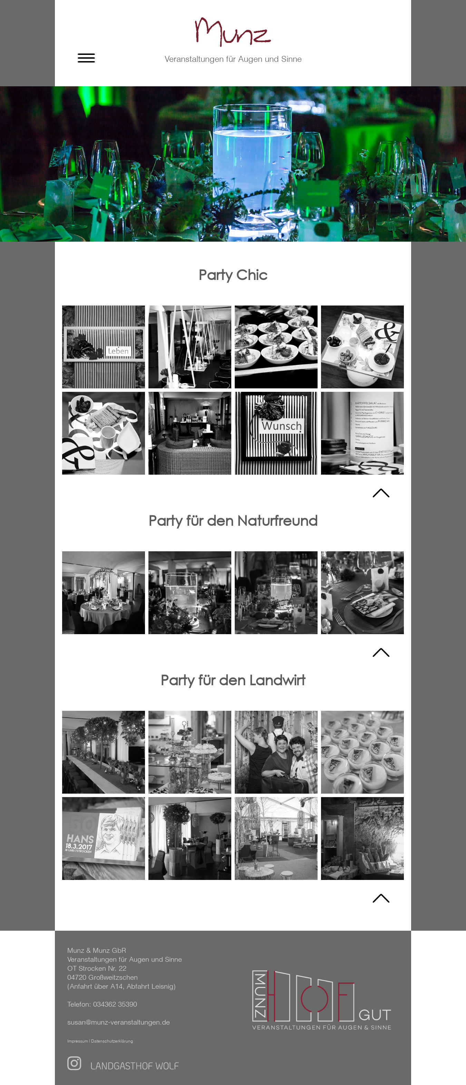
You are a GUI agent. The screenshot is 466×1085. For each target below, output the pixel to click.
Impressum (77, 1041)
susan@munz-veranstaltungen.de (118, 1022)
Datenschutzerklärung (112, 1041)
